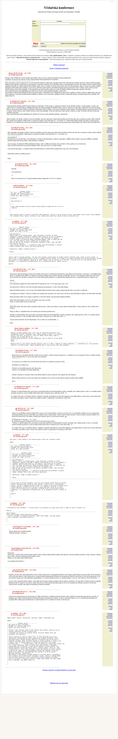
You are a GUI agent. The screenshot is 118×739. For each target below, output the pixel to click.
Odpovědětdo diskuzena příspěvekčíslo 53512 (109, 79)
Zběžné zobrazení (59, 68)
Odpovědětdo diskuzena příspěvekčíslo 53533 (109, 191)
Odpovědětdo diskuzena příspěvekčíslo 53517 (109, 563)
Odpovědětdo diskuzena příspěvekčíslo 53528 (109, 408)
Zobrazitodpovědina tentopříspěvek (110, 86)
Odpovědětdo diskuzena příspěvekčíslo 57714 (109, 585)
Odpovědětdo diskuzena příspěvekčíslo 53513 (109, 107)
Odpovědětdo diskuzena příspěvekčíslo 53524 (109, 232)
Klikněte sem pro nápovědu (59, 727)
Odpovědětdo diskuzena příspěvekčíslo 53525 (109, 288)
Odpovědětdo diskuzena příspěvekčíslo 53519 (109, 133)
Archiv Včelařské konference (59, 72)
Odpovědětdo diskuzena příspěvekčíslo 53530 (109, 430)
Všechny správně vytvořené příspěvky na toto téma (59, 714)
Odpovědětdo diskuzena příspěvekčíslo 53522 (109, 650)
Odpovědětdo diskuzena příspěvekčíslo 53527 (109, 372)
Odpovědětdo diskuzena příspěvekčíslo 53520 (109, 169)
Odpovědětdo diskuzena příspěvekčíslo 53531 (109, 456)
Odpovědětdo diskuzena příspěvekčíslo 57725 (109, 628)
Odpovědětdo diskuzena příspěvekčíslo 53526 (109, 347)
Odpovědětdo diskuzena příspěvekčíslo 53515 (109, 537)
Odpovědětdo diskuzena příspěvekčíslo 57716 (109, 606)
